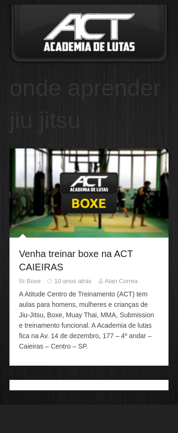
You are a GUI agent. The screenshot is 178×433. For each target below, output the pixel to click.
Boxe (34, 281)
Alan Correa (121, 281)
